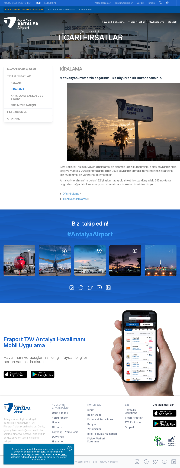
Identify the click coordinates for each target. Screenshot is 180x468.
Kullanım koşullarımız (79, 461)
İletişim (151, 2)
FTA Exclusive (17, 111)
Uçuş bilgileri (60, 412)
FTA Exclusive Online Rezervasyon (24, 9)
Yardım (140, 2)
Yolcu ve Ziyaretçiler (17, 2)
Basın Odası (94, 414)
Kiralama (17, 89)
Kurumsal (50, 2)
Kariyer (91, 424)
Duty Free (58, 436)
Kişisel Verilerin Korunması (96, 440)
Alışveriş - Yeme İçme (65, 431)
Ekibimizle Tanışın (23, 105)
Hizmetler (58, 441)
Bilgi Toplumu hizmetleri (102, 433)
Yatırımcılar (94, 428)
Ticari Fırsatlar (90, 37)
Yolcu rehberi (60, 417)
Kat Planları (85, 9)
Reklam (16, 82)
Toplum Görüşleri (124, 2)
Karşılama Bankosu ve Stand (27, 97)
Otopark (13, 118)
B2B (38, 2)
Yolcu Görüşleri (102, 2)
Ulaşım (56, 422)
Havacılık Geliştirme (22, 69)
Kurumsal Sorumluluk (100, 419)
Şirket (90, 409)
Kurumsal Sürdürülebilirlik (62, 9)
